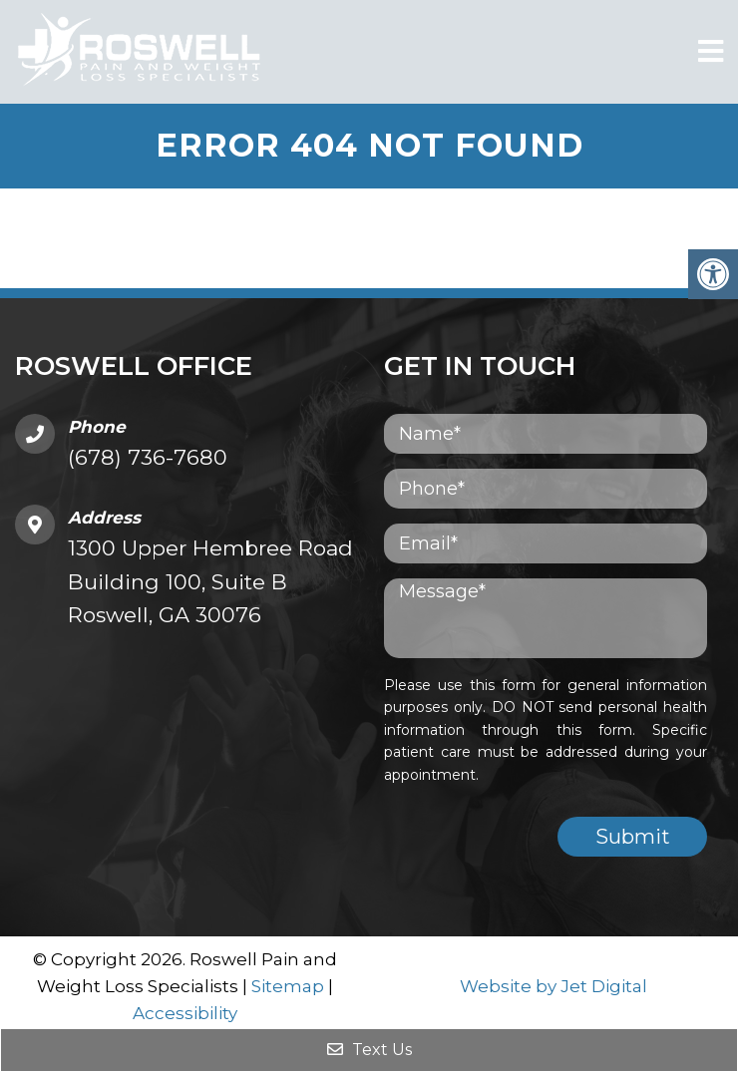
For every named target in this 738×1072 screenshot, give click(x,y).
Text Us (369, 1049)
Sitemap (287, 986)
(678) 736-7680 (147, 457)
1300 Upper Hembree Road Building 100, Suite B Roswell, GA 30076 (210, 581)
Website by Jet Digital (553, 986)
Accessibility (185, 1013)
